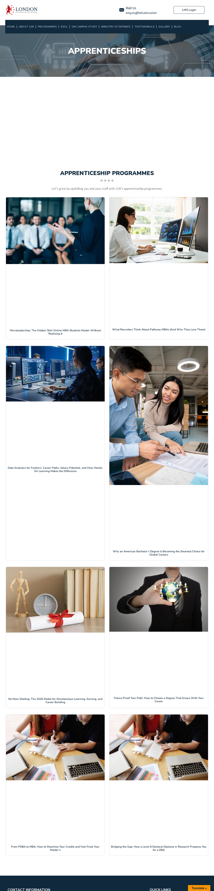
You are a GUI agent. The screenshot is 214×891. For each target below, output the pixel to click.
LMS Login (189, 10)
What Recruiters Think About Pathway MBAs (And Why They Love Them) (158, 329)
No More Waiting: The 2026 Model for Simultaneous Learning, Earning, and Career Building (55, 700)
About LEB (26, 26)
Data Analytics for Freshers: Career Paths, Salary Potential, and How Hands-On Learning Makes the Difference (55, 469)
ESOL (64, 26)
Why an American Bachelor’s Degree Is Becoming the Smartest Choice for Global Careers (159, 553)
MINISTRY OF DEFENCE (115, 26)
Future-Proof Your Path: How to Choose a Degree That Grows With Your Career (159, 699)
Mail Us (131, 8)
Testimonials (144, 26)
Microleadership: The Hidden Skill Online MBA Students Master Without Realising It (55, 332)
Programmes (47, 26)
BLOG (177, 26)
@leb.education (146, 13)
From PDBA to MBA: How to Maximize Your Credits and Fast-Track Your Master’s (55, 848)
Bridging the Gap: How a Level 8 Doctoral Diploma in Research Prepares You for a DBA (158, 848)
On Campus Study (84, 26)
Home (11, 26)
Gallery (164, 26)
